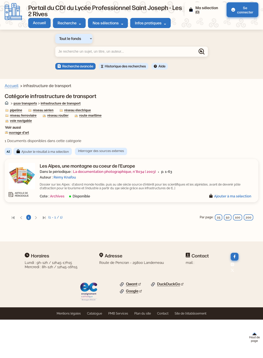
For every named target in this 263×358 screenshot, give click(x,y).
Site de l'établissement (190, 352)
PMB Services (118, 352)
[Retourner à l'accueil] (13, 11)
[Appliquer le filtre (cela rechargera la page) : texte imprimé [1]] (29, 214)
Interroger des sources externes (177, 151)
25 (218, 221)
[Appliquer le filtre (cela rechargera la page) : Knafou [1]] (23, 187)
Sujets (14, 137)
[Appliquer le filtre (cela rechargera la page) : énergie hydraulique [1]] (34, 162)
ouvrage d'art (94, 132)
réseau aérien (118, 110)
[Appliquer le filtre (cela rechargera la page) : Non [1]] (21, 130)
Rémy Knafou (140, 177)
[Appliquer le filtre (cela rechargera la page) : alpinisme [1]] (25, 156)
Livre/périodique (21, 110)
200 (248, 221)
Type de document (23, 208)
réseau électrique (153, 110)
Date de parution (22, 195)
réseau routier (133, 115)
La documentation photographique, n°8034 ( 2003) (190, 172)
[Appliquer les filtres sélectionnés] (18, 256)
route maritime (166, 115)
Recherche (67, 22)
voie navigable (96, 121)
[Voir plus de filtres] (10, 174)
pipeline (91, 110)
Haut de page (254, 337)
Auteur (14, 181)
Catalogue (94, 352)
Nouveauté (17, 124)
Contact (162, 352)
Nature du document (25, 222)
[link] (88, 221)
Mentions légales (69, 352)
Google (132, 329)
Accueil (39, 22)
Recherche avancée (77, 66)
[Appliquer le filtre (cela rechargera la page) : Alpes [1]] (22, 149)
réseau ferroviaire (98, 115)
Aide (161, 66)
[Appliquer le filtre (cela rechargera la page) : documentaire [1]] (29, 228)
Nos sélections (106, 22)
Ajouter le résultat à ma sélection (120, 152)
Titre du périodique (23, 235)
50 (228, 221)
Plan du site (142, 352)
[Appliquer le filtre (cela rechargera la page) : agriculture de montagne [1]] (38, 143)
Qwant (131, 322)
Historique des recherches (125, 66)
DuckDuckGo (168, 322)
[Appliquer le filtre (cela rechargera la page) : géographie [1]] (27, 168)
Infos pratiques (148, 22)
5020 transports (101, 103)
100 (237, 221)
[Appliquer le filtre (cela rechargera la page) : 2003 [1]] (21, 201)
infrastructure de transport (136, 103)
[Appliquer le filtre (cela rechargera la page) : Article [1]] (23, 116)
